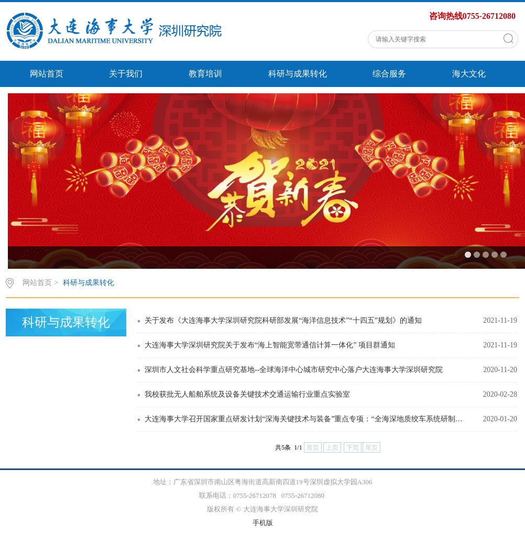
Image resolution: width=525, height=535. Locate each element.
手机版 (263, 523)
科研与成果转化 (297, 73)
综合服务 (389, 73)
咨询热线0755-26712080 (472, 16)
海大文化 (469, 73)
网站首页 (46, 73)
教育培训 (205, 73)
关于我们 (126, 73)
